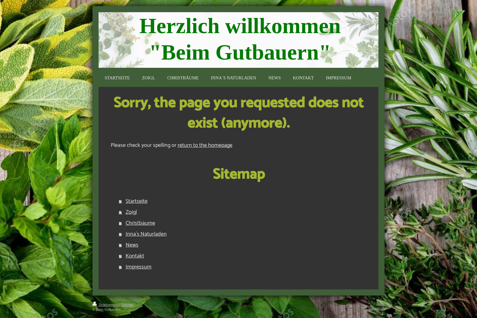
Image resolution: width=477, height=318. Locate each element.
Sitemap (127, 304)
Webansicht (376, 308)
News (132, 245)
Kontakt (135, 256)
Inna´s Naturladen (146, 234)
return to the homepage (205, 145)
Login (380, 304)
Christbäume (140, 223)
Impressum (138, 266)
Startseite (137, 201)
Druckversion (105, 304)
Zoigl (131, 212)
